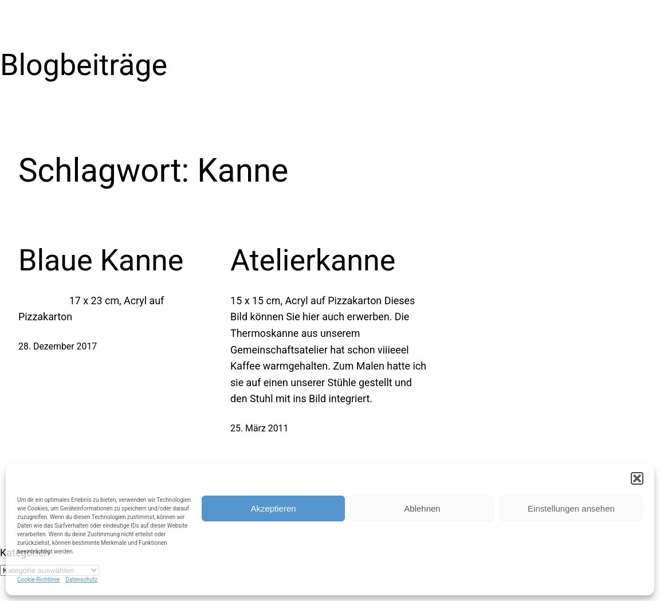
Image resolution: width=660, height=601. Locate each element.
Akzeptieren (273, 508)
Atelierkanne (312, 260)
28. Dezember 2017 (57, 346)
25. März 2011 (259, 428)
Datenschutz (81, 579)
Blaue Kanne (100, 260)
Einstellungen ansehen (571, 508)
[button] (637, 478)
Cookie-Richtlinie (38, 579)
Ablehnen (422, 508)
